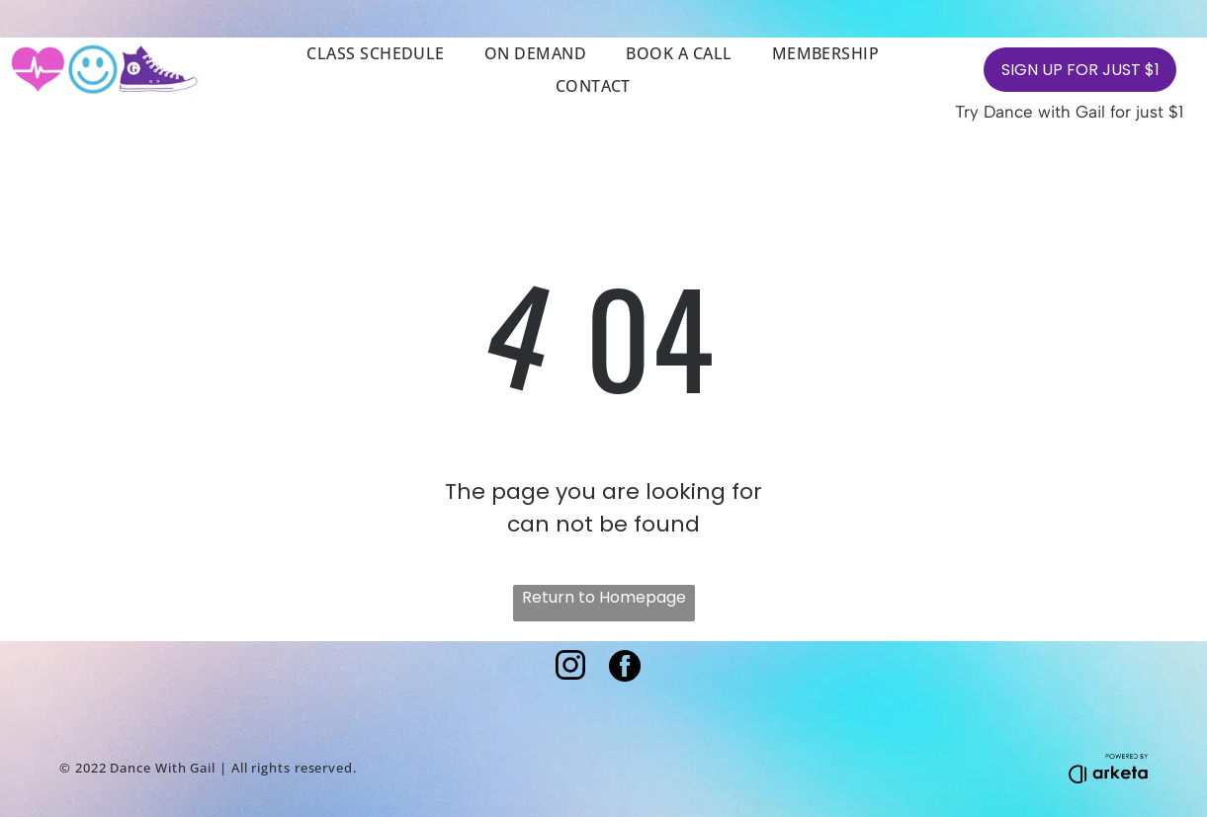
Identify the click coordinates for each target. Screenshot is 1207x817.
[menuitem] (376, 53)
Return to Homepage (604, 597)
